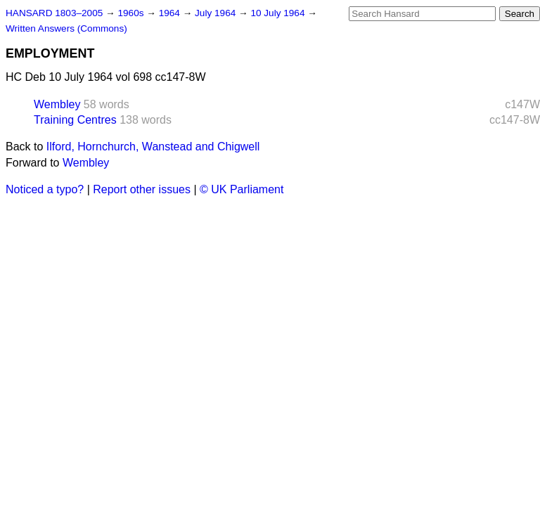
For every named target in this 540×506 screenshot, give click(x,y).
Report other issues (142, 189)
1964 (171, 13)
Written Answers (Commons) (66, 28)
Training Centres (75, 120)
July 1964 (216, 13)
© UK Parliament (241, 189)
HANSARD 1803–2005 (54, 13)
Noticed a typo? (45, 189)
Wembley (57, 104)
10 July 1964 (278, 13)
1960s (131, 13)
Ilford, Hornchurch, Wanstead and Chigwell (153, 147)
